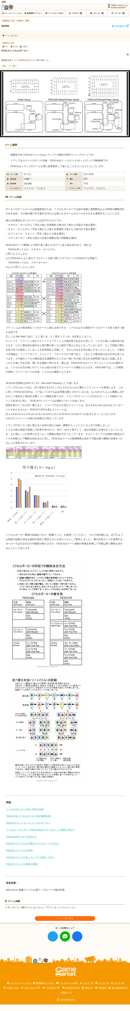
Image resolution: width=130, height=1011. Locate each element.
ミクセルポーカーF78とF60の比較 (25, 815)
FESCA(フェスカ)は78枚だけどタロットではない (33, 850)
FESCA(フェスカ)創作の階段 (22, 870)
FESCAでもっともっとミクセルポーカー (28, 829)
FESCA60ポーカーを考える (21, 843)
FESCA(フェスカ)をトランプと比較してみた (30, 863)
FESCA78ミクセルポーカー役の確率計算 (28, 822)
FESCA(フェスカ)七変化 (19, 857)
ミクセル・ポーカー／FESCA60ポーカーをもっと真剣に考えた (40, 836)
